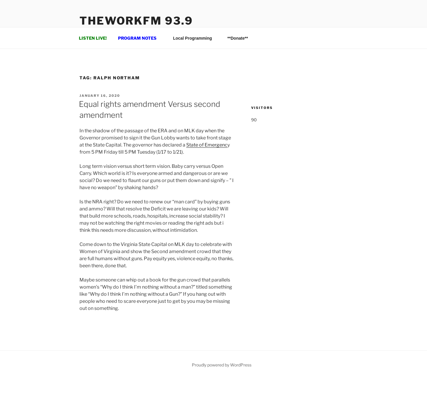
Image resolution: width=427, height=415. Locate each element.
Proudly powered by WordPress (221, 364)
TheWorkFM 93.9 (136, 20)
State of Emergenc (206, 145)
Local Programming (195, 38)
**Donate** (237, 38)
